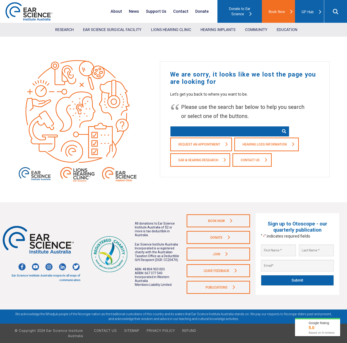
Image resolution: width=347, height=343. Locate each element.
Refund (189, 331)
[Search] (284, 131)
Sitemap (131, 331)
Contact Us (105, 331)
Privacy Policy (161, 331)
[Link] (28, 11)
